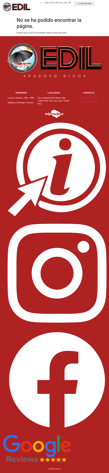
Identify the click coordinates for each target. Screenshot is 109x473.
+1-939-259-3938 (89, 102)
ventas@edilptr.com (89, 97)
